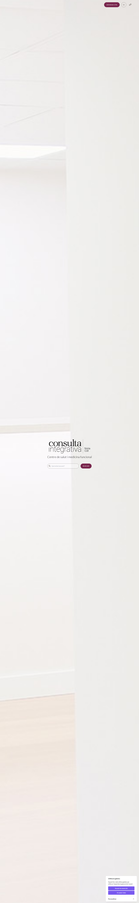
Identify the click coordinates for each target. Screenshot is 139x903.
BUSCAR (86, 466)
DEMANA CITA (111, 5)
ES (124, 5)
